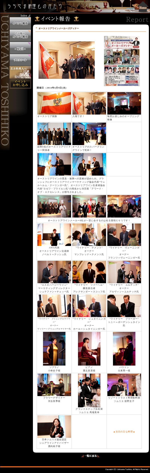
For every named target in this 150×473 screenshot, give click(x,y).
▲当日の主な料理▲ (124, 431)
